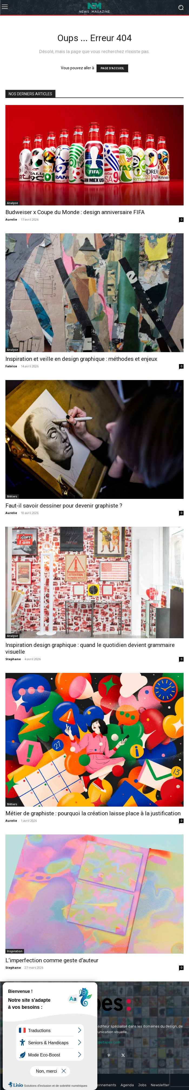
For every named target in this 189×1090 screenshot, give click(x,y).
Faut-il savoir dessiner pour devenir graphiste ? (63, 505)
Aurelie (11, 219)
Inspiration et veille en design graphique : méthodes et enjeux (81, 359)
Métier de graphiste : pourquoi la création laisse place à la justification (93, 813)
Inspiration (14, 951)
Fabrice (11, 366)
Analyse (12, 203)
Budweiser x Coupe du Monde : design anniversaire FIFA (75, 212)
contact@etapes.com (102, 1042)
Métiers (12, 496)
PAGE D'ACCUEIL (112, 68)
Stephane (13, 659)
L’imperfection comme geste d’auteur (51, 960)
